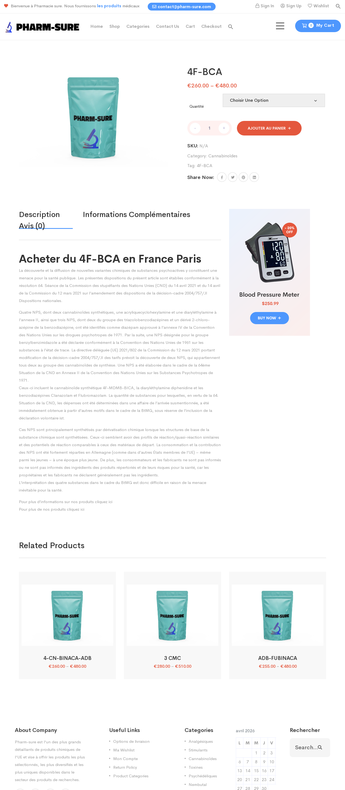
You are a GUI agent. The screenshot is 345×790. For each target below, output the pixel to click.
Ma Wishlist (123, 749)
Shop (114, 26)
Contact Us (167, 26)
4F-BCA (204, 165)
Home (96, 26)
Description (39, 214)
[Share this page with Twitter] (232, 177)
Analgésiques (201, 741)
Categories (138, 26)
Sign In (267, 5)
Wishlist (321, 5)
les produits (109, 5)
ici (110, 501)
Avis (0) (32, 225)
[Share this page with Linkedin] (254, 177)
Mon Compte (125, 758)
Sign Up (293, 5)
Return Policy (125, 767)
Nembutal (198, 784)
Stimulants (198, 749)
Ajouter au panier (267, 128)
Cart (190, 26)
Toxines (196, 767)
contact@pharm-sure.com (181, 6)
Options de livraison (131, 741)
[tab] (51, 214)
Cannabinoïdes (222, 156)
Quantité (196, 106)
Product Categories (131, 775)
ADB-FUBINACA (277, 658)
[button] (338, 5)
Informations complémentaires (136, 214)
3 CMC (172, 658)
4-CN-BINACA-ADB (67, 658)
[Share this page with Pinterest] (243, 177)
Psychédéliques (203, 775)
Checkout (211, 26)
